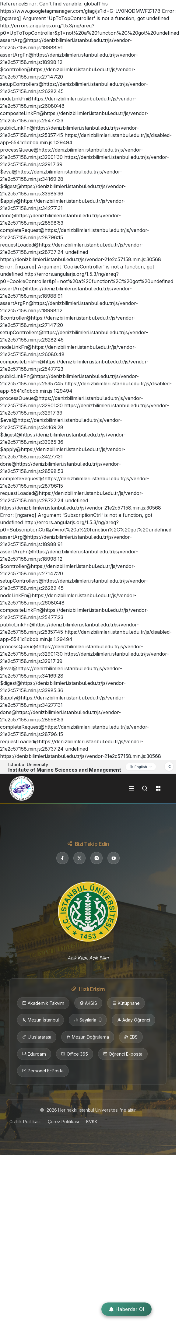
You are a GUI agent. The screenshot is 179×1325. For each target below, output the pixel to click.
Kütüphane (126, 1003)
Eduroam (34, 1054)
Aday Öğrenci (133, 1020)
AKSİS (88, 1003)
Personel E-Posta (43, 1070)
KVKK (91, 1121)
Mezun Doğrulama (87, 1037)
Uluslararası (36, 1037)
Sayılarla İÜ (88, 1020)
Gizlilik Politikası (24, 1121)
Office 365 (74, 1054)
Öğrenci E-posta (122, 1054)
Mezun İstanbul (40, 1020)
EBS (131, 1037)
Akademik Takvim (43, 1003)
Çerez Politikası (63, 1121)
